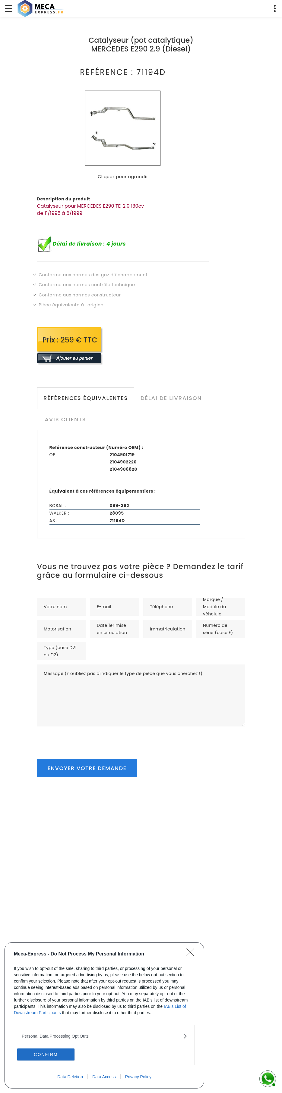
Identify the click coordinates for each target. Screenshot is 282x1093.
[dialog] (104, 1015)
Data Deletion (70, 1076)
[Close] (192, 954)
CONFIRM (46, 1054)
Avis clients (65, 419)
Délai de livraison (171, 398)
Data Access (104, 1076)
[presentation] (83, 738)
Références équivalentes (85, 398)
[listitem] (104, 1036)
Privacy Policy (138, 1076)
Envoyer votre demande (87, 768)
